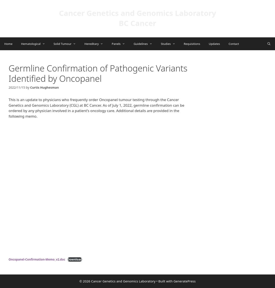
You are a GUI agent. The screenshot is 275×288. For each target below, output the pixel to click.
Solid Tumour (66, 43)
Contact (234, 44)
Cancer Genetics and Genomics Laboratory (137, 13)
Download (74, 259)
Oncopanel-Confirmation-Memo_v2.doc (37, 259)
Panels (120, 43)
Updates (214, 44)
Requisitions (192, 44)
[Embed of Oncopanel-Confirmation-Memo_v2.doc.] (101, 188)
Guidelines (145, 43)
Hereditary (95, 43)
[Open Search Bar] (269, 43)
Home (8, 44)
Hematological (35, 43)
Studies (170, 43)
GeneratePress (184, 281)
